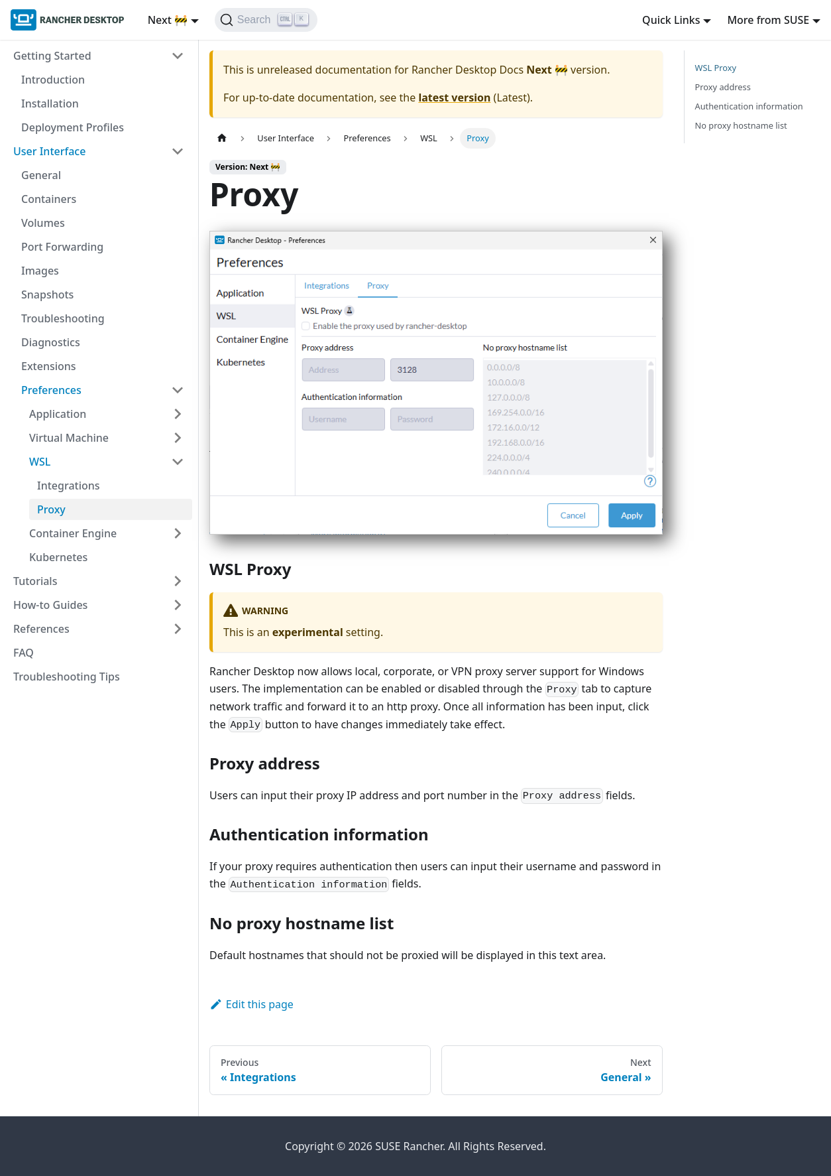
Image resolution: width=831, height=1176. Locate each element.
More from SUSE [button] (768, 20)
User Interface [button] (49, 151)
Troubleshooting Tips (66, 676)
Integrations (68, 485)
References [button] (41, 628)
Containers (48, 199)
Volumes (43, 223)
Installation (50, 103)
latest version (454, 97)
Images (40, 270)
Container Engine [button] (73, 533)
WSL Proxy (716, 68)
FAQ (23, 652)
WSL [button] (39, 461)
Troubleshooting (63, 318)
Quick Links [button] (671, 20)
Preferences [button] (51, 390)
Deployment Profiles (72, 127)
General (41, 175)
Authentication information (749, 106)
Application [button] (57, 414)
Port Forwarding (62, 246)
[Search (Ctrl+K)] (266, 20)
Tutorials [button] (35, 581)
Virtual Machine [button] (69, 437)
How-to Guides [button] (50, 605)
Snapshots (47, 294)
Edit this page (251, 1004)
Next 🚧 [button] (168, 20)
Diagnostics (50, 342)
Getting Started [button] (52, 55)
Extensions (48, 366)
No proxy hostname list (741, 125)
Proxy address (723, 87)
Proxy (51, 509)
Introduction (53, 79)
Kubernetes (58, 557)
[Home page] (222, 138)
